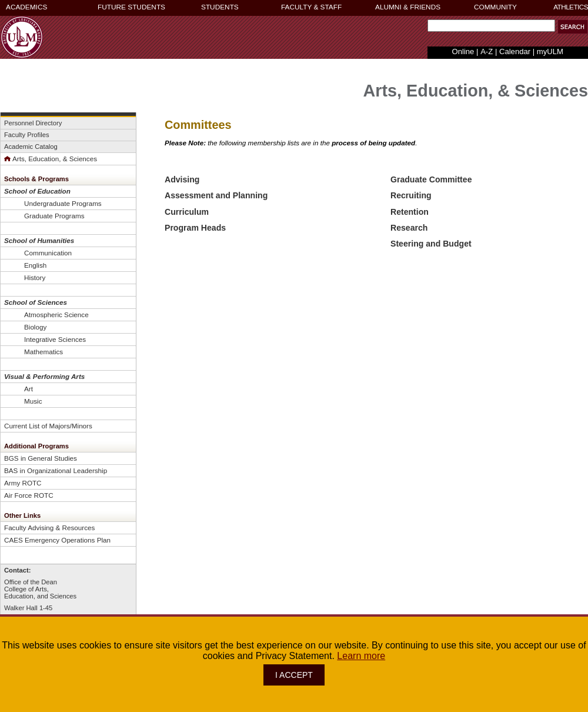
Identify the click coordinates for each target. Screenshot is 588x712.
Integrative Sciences (55, 339)
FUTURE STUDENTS (131, 7)
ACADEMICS (26, 7)
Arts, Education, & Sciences (50, 158)
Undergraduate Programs (63, 203)
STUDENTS (220, 7)
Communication (48, 253)
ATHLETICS (570, 7)
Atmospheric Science (56, 314)
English (35, 265)
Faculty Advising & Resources (49, 527)
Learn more (361, 656)
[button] (572, 26)
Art (28, 388)
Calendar (514, 51)
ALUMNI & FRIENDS (407, 7)
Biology (35, 327)
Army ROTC (23, 483)
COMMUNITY (495, 7)
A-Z (486, 51)
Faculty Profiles (26, 134)
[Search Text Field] (491, 25)
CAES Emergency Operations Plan (57, 540)
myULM (550, 51)
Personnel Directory (33, 123)
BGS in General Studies (40, 458)
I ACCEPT (294, 675)
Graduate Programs (54, 215)
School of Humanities (39, 240)
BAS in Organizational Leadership (55, 470)
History (34, 277)
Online (463, 51)
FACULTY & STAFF (311, 7)
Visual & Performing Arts (44, 376)
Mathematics (43, 351)
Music (33, 401)
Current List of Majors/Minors (48, 426)
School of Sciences (35, 302)
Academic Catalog (31, 146)
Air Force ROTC (29, 495)
